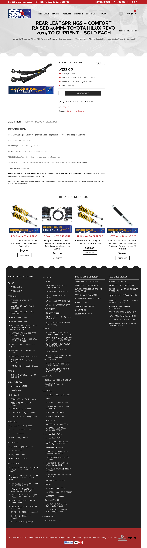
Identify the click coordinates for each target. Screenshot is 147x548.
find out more (82, 162)
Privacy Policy (78, 537)
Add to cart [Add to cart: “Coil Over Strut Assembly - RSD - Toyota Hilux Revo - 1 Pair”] (89, 252)
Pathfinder (50, 309)
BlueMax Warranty (83, 314)
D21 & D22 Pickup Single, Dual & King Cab (56, 287)
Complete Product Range (86, 281)
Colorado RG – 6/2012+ (21, 409)
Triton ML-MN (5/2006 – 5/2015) (21, 517)
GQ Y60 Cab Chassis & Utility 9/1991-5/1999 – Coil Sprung (58, 339)
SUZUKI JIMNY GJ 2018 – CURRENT (55, 385)
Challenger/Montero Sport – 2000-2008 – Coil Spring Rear (23, 477)
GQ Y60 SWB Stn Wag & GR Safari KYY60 (57, 351)
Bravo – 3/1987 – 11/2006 (22, 447)
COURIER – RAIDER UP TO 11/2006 (21, 301)
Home (39, 14)
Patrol (48, 328)
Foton (11, 371)
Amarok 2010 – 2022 (53, 521)
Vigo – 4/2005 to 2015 (55, 416)
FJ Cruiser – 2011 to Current (58, 395)
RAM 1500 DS (16, 287)
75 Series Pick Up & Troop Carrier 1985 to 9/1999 (57, 452)
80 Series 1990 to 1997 (55, 480)
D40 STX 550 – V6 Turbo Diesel (56, 296)
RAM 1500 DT (16, 291)
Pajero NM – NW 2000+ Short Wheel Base (24, 507)
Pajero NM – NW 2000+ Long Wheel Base (23, 501)
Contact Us (80, 310)
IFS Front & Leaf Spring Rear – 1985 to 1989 (57, 511)
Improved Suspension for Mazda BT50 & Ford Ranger (123, 302)
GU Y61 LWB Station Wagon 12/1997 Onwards (58, 370)
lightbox (12, 89)
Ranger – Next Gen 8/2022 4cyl (23, 346)
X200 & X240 (16, 390)
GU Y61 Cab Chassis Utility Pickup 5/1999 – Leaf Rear (57, 364)
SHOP (134, 2)
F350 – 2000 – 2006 (19, 321)
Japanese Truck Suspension (121, 285)
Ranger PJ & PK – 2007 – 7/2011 (24, 356)
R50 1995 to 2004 (53, 313)
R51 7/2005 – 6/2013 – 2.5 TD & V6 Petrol (58, 318)
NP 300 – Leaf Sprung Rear (58, 305)
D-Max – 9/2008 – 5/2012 (21, 430)
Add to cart (83, 93)
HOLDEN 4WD (13, 395)
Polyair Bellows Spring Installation (119, 307)
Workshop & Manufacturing (88, 299)
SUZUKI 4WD (47, 376)
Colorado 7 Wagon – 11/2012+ (24, 399)
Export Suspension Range (87, 285)
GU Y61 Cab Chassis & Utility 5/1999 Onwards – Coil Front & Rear (57, 357)
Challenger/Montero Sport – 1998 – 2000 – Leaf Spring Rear (23, 470)
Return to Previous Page (128, 31)
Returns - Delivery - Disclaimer (41, 122)
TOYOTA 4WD (24, 39)
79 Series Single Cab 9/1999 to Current (58, 476)
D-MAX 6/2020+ (17, 434)
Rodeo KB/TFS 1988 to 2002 (23, 413)
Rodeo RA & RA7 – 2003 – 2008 (24, 417)
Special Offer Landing (85, 306)
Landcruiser (51, 420)
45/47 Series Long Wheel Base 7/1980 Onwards (57, 443)
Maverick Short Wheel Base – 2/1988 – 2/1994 (24, 340)
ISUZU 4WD (12, 422)
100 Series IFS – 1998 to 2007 (58, 424)
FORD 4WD (12, 296)
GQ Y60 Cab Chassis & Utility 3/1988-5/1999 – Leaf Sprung (59, 333)
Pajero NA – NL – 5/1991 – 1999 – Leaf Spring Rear (24, 484)
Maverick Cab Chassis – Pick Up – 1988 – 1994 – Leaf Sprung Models (23, 327)
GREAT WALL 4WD (15, 382)
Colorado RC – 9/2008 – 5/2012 (22, 404)
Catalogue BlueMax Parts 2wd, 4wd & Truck (89, 290)
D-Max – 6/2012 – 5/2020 (21, 426)
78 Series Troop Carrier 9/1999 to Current (57, 464)
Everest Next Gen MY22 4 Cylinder (22, 307)
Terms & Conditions (92, 537)
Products (67, 14)
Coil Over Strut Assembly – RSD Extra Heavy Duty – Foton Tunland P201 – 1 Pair (24, 243)
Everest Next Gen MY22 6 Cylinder (22, 313)
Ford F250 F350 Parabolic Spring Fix (123, 296)
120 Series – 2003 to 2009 (57, 488)
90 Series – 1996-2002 (55, 496)
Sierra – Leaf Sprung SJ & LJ (58, 380)
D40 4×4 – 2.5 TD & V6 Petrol (58, 291)
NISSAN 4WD (47, 278)
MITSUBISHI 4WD (14, 464)
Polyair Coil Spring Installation (123, 312)
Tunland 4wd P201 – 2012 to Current (23, 376)
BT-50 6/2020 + (17, 451)
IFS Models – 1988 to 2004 (57, 403)
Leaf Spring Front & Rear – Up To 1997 (58, 408)
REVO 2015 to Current (47, 39)
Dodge (11, 283)
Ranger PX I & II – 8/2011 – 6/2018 (22, 361)
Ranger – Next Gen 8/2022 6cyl (23, 351)
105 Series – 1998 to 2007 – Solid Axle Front (57, 429)
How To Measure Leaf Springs (122, 316)
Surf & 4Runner (52, 500)
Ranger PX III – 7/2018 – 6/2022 (24, 366)
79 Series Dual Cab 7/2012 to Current (58, 470)
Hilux (34, 39)
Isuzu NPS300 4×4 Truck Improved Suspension (123, 290)
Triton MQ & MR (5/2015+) (22, 522)
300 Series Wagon (54, 438)
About (46, 14)
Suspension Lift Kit (117, 281)
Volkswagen (47, 517)
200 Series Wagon (54, 434)
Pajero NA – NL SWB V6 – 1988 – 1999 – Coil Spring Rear (24, 496)
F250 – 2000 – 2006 (19, 317)
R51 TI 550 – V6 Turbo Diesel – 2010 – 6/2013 (59, 324)
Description (14, 122)
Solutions (78, 14)
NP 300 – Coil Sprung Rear (58, 301)
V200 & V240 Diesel (19, 386)
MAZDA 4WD (13, 443)
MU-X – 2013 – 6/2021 (19, 438)
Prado (48, 484)
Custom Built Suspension (86, 295)
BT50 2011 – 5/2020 (19, 458)
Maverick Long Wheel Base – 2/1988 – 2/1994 (24, 334)
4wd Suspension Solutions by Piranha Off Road (122, 325)
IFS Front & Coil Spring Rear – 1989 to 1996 (56, 505)
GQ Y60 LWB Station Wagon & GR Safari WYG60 (58, 345)
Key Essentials (112, 537)
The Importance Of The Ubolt (122, 320)
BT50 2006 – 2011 (18, 455)
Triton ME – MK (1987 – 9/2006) (24, 512)
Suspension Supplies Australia (22, 537)
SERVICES (55, 14)
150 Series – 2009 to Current (59, 492)
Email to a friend (90, 101)
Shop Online (91, 14)
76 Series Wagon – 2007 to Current (57, 458)
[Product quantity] (61, 93)
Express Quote (102, 2)
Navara (48, 282)
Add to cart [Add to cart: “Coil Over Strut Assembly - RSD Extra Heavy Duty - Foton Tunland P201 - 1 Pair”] (24, 255)
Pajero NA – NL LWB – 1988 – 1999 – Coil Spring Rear (23, 490)
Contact (102, 14)
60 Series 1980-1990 (54, 447)
